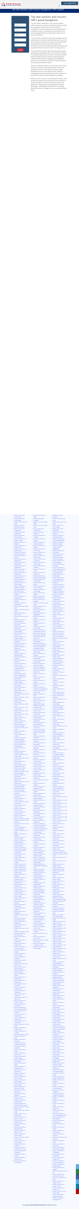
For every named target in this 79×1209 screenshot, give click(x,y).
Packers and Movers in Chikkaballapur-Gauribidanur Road (40, 865)
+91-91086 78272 (69, 3)
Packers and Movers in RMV (21, 818)
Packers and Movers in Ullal (21, 1034)
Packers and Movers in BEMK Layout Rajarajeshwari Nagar (39, 702)
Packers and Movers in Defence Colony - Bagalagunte (58, 547)
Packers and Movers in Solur (21, 931)
